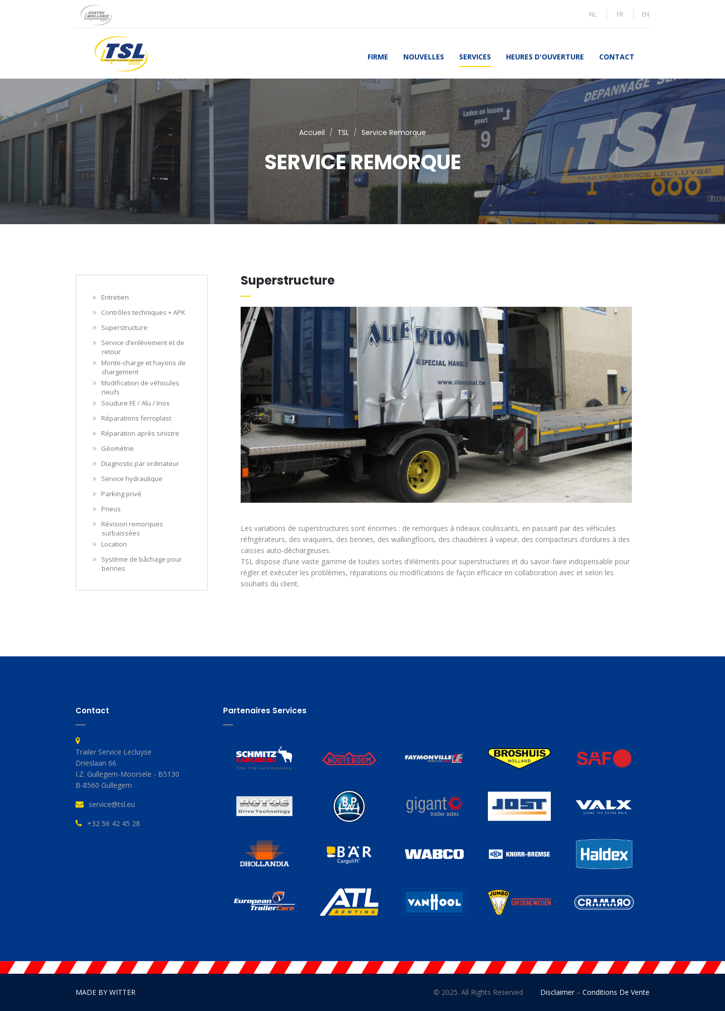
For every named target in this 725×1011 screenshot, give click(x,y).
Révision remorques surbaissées (132, 528)
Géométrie (118, 448)
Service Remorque (393, 132)
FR (620, 14)
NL (593, 14)
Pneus (111, 508)
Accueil (312, 132)
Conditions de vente (616, 992)
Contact (616, 56)
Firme (378, 56)
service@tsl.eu (112, 804)
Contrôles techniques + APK (143, 312)
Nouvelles (423, 56)
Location (114, 544)
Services (475, 56)
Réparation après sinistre (140, 433)
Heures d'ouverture (545, 56)
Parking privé (121, 493)
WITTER (122, 992)
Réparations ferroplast (136, 418)
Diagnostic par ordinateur (140, 463)
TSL (343, 132)
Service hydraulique (132, 478)
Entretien (115, 297)
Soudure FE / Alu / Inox (136, 403)
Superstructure (125, 327)
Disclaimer (557, 992)
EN (645, 14)
